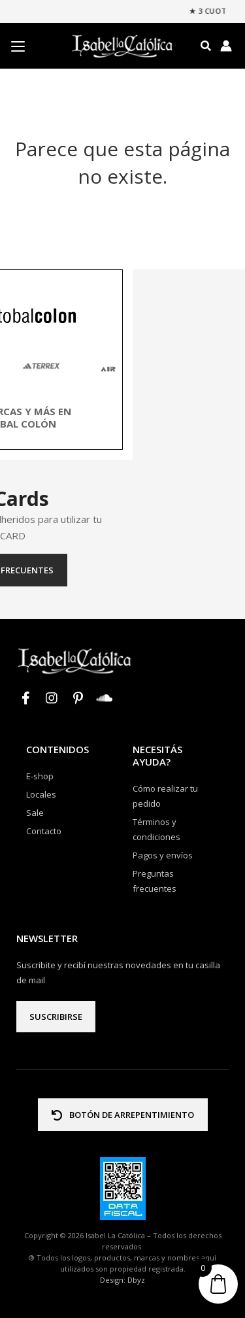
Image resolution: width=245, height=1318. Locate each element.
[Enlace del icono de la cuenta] (226, 46)
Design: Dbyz (122, 1280)
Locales (41, 794)
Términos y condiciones (156, 829)
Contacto (43, 831)
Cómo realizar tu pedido (165, 796)
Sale (35, 813)
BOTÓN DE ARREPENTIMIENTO (123, 1115)
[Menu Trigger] (17, 46)
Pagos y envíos (163, 855)
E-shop (40, 776)
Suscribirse (55, 1016)
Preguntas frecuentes (122, 570)
